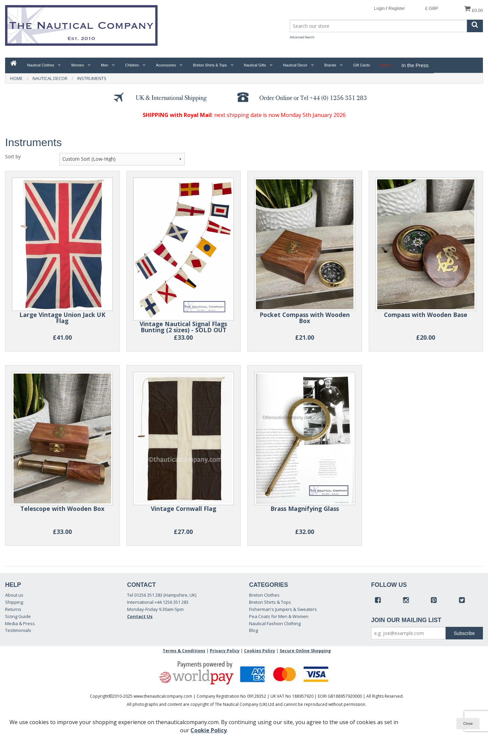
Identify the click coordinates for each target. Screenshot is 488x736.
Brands (330, 65)
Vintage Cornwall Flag (183, 508)
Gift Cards (361, 65)
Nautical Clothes (40, 65)
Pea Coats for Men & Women (278, 616)
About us (14, 595)
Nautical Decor (295, 65)
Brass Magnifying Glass (304, 508)
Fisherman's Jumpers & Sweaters (283, 609)
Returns (13, 609)
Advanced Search (302, 37)
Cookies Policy (259, 651)
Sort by (13, 156)
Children (132, 65)
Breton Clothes (264, 595)
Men (104, 65)
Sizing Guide (18, 616)
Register (396, 8)
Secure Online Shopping (305, 651)
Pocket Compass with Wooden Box (305, 318)
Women (77, 65)
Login (379, 8)
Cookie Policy (208, 730)
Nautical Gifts (255, 65)
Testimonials (18, 630)
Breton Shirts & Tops (210, 65)
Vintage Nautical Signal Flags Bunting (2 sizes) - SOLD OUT (183, 327)
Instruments (91, 78)
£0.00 (473, 9)
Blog (253, 630)
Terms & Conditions (184, 651)
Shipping (14, 602)
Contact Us (139, 616)
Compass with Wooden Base (425, 315)
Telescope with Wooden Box (62, 508)
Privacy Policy (225, 651)
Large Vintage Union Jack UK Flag (62, 318)
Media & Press (20, 623)
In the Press (414, 65)
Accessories (166, 65)
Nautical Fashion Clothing (275, 623)
